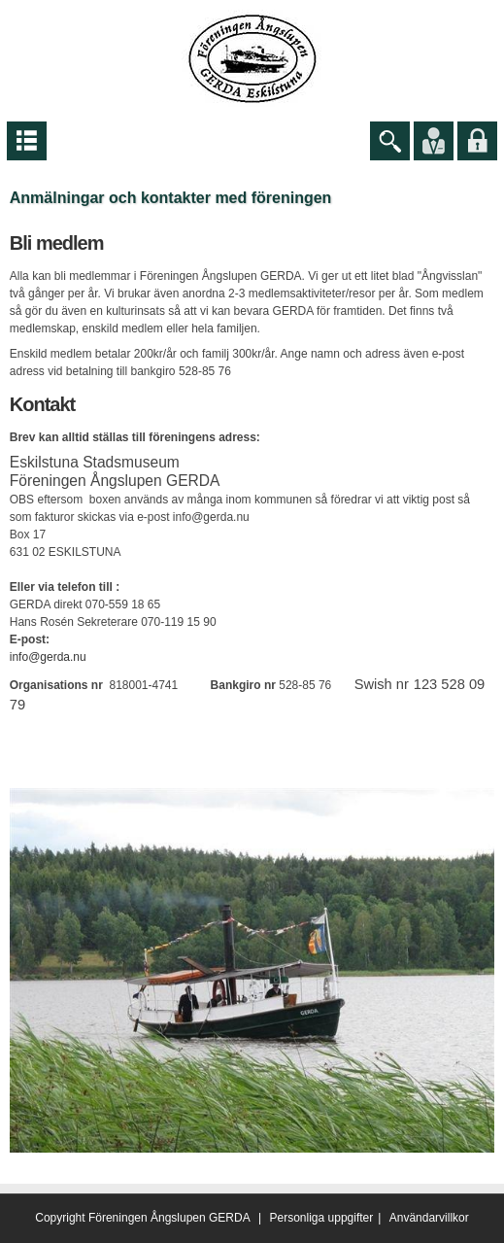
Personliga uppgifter (322, 1218)
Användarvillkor (429, 1218)
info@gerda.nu (48, 657)
